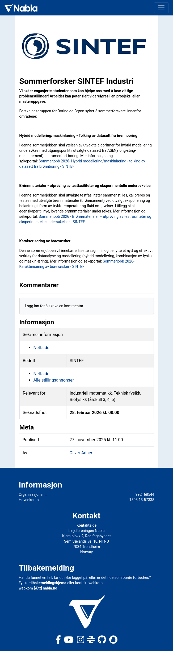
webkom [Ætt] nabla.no (38, 588)
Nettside (41, 347)
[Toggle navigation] (161, 7)
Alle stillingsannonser (53, 380)
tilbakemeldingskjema (47, 583)
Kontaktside (86, 525)
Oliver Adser (81, 452)
